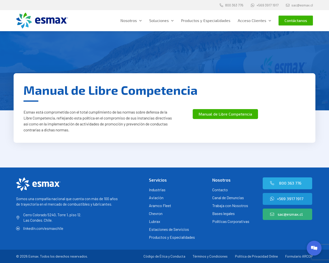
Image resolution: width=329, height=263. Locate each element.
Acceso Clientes (254, 20)
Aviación (156, 197)
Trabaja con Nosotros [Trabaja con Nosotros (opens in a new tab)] (230, 205)
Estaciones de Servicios (169, 229)
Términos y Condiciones (210, 256)
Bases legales (223, 213)
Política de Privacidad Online (256, 256)
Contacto (220, 189)
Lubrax (154, 221)
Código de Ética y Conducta (164, 256)
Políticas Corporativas (230, 221)
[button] (296, 20)
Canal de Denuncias (228, 197)
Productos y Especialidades (205, 20)
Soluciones (161, 20)
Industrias (157, 189)
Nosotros (131, 20)
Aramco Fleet (160, 205)
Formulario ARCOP (299, 256)
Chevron (156, 213)
